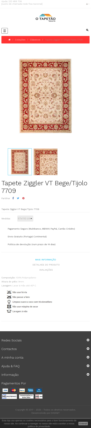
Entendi (83, 423)
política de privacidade (39, 426)
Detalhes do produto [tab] (46, 264)
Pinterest (23, 198)
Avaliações (46, 270)
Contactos (9, 349)
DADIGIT (55, 413)
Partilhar (13, 198)
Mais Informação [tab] (45, 259)
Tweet (18, 198)
